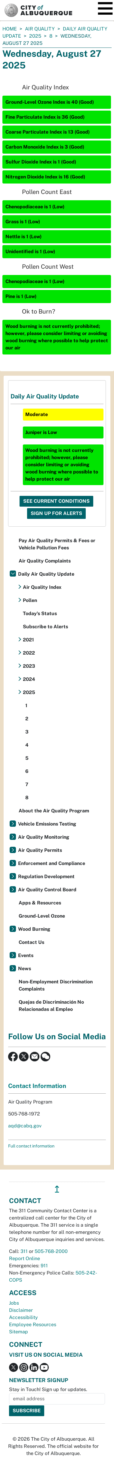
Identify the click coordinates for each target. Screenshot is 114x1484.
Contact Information (37, 1085)
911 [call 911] (44, 1265)
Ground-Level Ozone (42, 916)
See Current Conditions (56, 501)
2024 (29, 679)
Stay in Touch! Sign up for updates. (48, 1389)
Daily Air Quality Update (46, 574)
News (24, 968)
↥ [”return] (57, 1189)
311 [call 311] (24, 1251)
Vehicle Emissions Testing (47, 824)
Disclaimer (21, 1310)
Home (9, 29)
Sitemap (18, 1332)
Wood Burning (34, 929)
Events (25, 955)
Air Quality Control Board (47, 889)
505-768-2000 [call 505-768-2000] (51, 1251)
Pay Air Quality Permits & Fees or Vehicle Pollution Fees (57, 544)
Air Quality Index (42, 587)
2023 (29, 666)
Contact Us (31, 942)
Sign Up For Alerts (56, 513)
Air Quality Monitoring (43, 837)
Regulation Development (46, 876)
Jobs (14, 1303)
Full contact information (31, 1146)
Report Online (24, 1258)
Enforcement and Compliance (51, 863)
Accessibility (23, 1317)
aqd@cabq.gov (25, 1126)
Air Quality (40, 29)
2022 (29, 653)
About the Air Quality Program (54, 811)
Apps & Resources (40, 903)
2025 (35, 36)
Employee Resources (32, 1324)
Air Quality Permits (40, 850)
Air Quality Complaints (45, 561)
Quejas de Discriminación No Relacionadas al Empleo (51, 1005)
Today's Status (40, 613)
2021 (28, 640)
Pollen (30, 600)
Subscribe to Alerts (45, 626)
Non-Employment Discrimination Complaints (56, 985)
